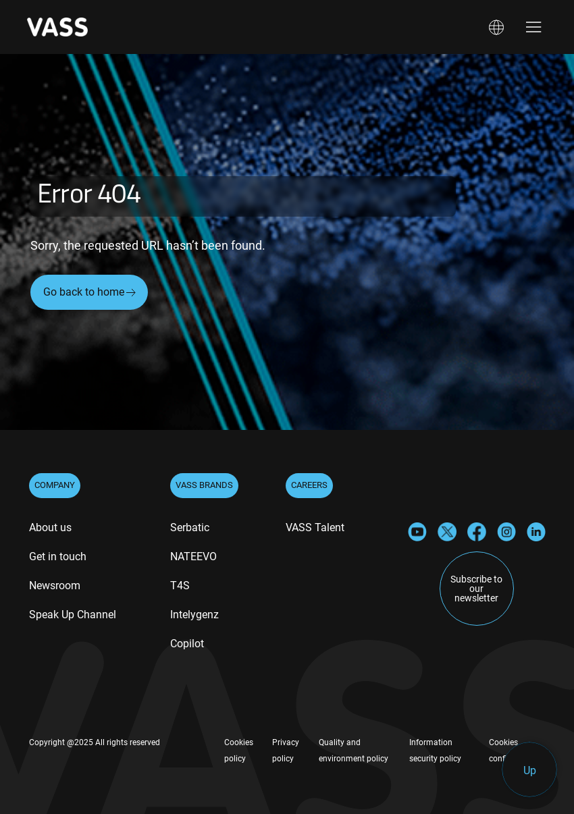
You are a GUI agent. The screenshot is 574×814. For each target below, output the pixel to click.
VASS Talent (315, 527)
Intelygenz (194, 614)
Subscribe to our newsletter (476, 588)
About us (50, 527)
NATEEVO (193, 556)
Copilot (187, 643)
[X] (447, 530)
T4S (180, 585)
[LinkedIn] (536, 530)
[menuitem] (50, 529)
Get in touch (57, 556)
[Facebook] (476, 530)
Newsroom (54, 585)
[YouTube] (417, 530)
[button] (496, 27)
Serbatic (189, 527)
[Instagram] (506, 530)
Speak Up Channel (72, 614)
